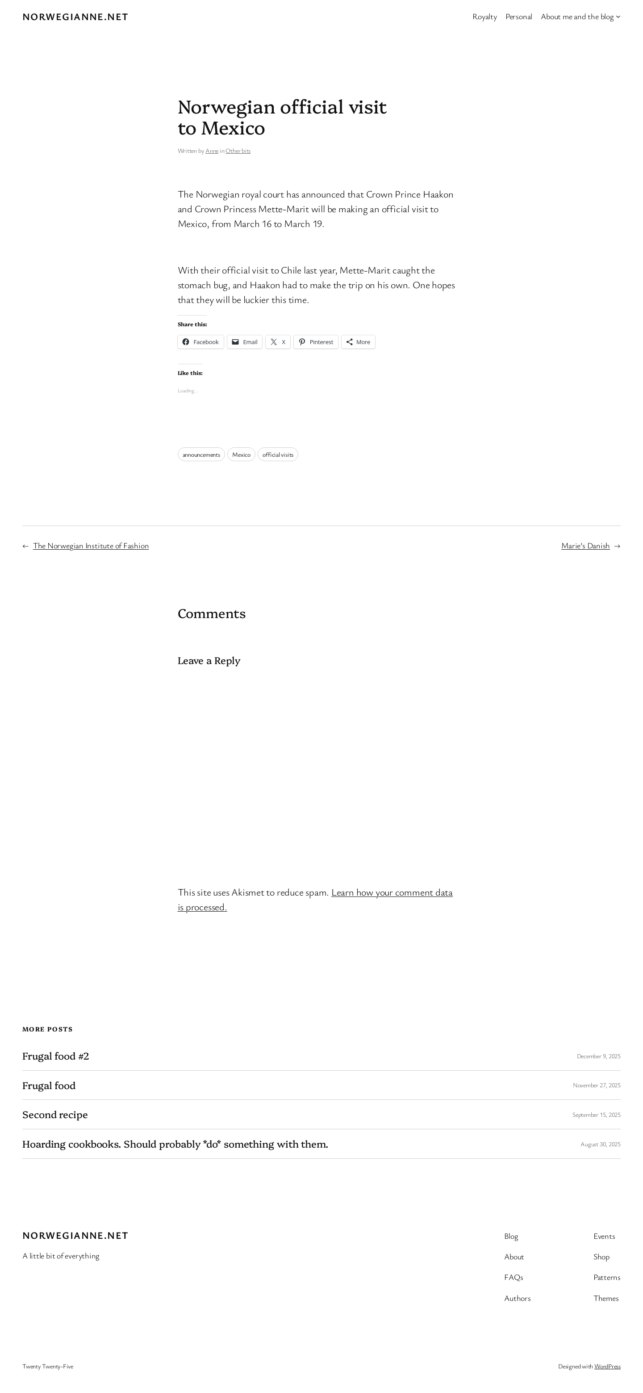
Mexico (241, 454)
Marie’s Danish (585, 545)
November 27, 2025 (597, 1085)
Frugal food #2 (55, 1055)
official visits (278, 454)
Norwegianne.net (75, 16)
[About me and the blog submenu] (618, 16)
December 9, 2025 (599, 1056)
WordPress (607, 1366)
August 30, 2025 (600, 1144)
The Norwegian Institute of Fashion (91, 545)
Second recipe (55, 1114)
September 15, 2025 (596, 1114)
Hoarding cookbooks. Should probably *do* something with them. (175, 1143)
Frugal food (48, 1085)
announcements (201, 454)
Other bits (238, 150)
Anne (211, 150)
